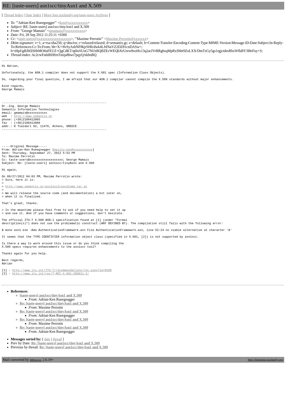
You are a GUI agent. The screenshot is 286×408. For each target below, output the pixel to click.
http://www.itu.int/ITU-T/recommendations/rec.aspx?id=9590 (62, 312)
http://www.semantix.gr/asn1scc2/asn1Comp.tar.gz (46, 211)
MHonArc (36, 403)
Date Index (33, 15)
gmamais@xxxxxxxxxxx (67, 31)
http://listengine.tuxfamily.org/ (265, 403)
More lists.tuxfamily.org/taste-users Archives (76, 15)
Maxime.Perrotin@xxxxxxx (126, 39)
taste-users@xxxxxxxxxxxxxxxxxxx (45, 39)
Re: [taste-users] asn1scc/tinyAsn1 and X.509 (54, 347)
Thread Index (13, 15)
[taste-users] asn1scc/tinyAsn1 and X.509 (51, 339)
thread (57, 383)
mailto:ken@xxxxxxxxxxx (73, 167)
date (47, 383)
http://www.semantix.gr (33, 127)
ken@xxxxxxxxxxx (74, 23)
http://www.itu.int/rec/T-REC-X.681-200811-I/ (50, 316)
